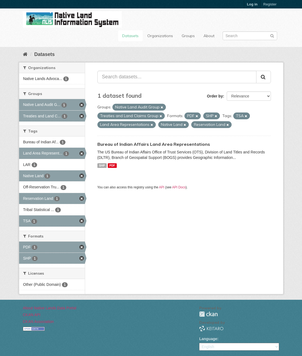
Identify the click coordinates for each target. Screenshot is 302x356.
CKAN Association (38, 321)
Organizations (160, 35)
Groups (188, 35)
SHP (102, 165)
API (161, 187)
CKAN (208, 314)
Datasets (130, 35)
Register (269, 4)
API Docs (179, 187)
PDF (112, 165)
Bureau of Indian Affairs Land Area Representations (153, 144)
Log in (252, 4)
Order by (215, 96)
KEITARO (211, 328)
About (209, 35)
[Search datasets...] (176, 77)
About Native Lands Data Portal (49, 308)
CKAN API (32, 315)
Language (208, 339)
